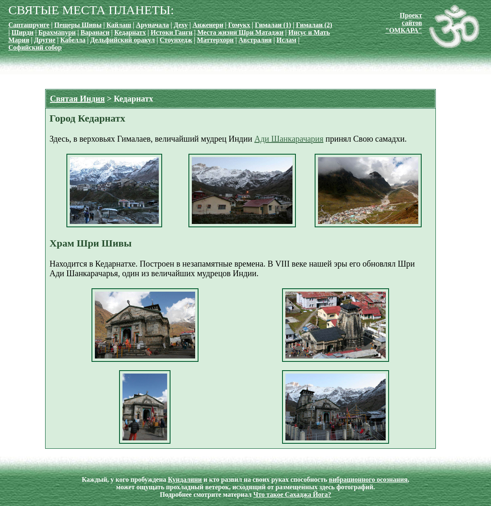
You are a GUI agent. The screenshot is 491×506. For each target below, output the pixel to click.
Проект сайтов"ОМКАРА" (403, 23)
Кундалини (185, 479)
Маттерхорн (215, 39)
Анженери (208, 24)
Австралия (255, 39)
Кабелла (72, 39)
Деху (181, 24)
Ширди (23, 32)
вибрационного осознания (368, 479)
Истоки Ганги (172, 32)
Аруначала (152, 24)
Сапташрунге (28, 24)
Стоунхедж (176, 39)
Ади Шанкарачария (288, 138)
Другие (44, 39)
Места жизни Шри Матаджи (240, 32)
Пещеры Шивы (78, 24)
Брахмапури (57, 32)
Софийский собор (35, 47)
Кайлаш (119, 24)
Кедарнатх (130, 32)
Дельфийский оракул (122, 39)
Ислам (286, 39)
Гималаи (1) (273, 24)
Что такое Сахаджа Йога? (292, 494)
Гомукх (239, 24)
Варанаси (95, 32)
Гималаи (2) (314, 24)
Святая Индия (77, 98)
